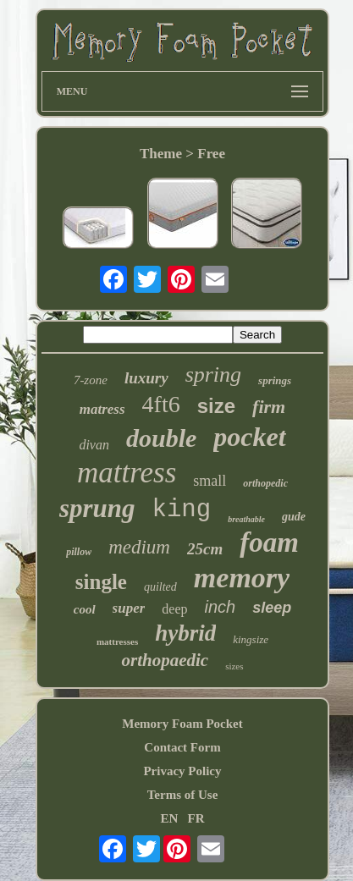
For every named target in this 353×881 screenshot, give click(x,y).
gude (294, 516)
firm (268, 406)
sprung (97, 508)
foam (269, 542)
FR (196, 818)
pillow (78, 552)
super (129, 608)
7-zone (91, 380)
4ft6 (161, 404)
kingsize (250, 639)
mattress (126, 472)
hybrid (185, 633)
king (182, 510)
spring (213, 374)
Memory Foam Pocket (182, 723)
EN (169, 818)
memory (242, 577)
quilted (160, 587)
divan (94, 445)
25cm (205, 549)
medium (139, 547)
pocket (249, 436)
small (209, 480)
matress (102, 409)
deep (174, 609)
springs (274, 380)
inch (220, 606)
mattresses (117, 641)
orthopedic (265, 483)
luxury (146, 378)
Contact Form (182, 747)
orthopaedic (164, 660)
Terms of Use (182, 794)
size (216, 405)
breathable (246, 519)
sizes (234, 666)
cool (85, 609)
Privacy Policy (182, 771)
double (161, 438)
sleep (271, 607)
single (101, 581)
